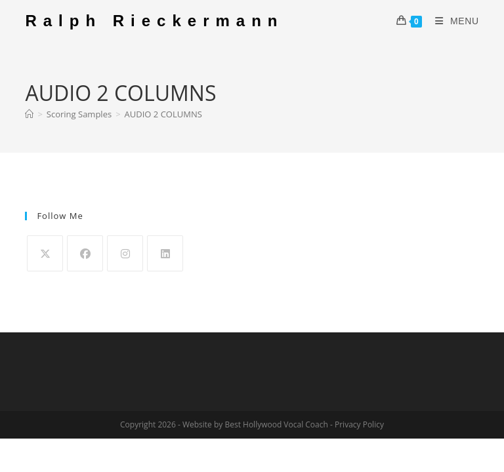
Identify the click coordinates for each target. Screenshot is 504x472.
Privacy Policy (359, 424)
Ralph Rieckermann (154, 21)
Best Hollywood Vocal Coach (275, 424)
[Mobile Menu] (452, 21)
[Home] (29, 114)
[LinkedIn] (165, 253)
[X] (45, 253)
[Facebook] (85, 253)
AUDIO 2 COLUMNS (163, 114)
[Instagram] (125, 253)
